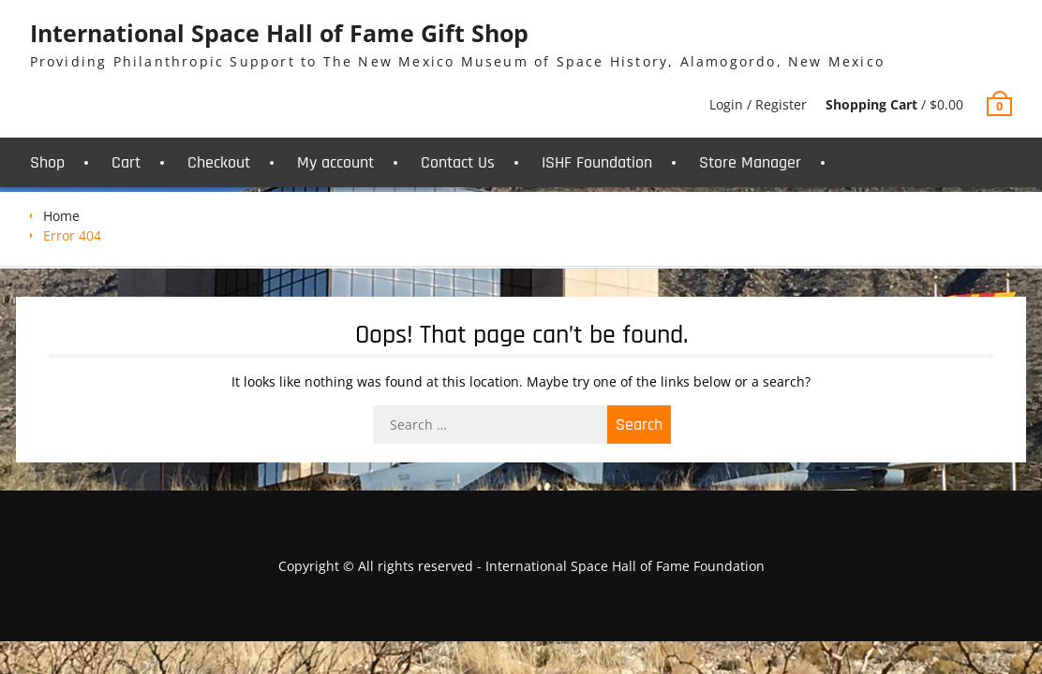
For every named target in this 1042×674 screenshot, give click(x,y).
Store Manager (750, 162)
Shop (47, 162)
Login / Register (758, 104)
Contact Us (458, 162)
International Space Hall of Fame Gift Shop (279, 33)
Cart (126, 162)
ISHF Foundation (597, 162)
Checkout (218, 162)
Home (61, 216)
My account (335, 162)
